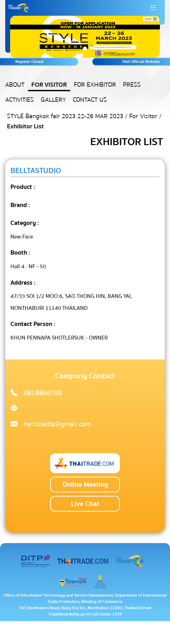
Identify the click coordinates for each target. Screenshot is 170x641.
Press (132, 85)
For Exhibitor (95, 85)
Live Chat (85, 503)
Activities (19, 100)
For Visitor (49, 85)
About (14, 85)
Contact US (90, 100)
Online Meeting (85, 484)
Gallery (53, 100)
